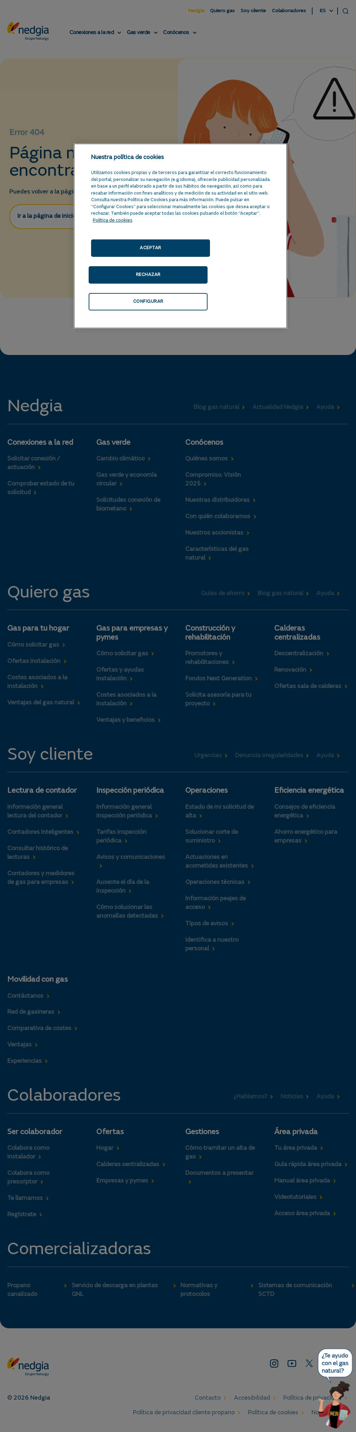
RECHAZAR (148, 274)
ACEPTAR (150, 248)
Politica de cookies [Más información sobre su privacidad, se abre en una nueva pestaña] (112, 220)
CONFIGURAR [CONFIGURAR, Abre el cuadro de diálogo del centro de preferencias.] (148, 301)
